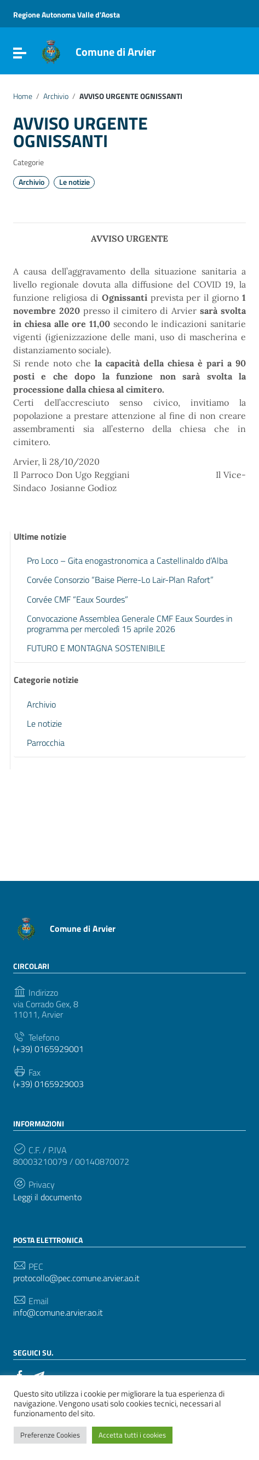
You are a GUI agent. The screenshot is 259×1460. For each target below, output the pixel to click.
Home (22, 96)
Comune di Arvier (116, 51)
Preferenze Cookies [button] (50, 1434)
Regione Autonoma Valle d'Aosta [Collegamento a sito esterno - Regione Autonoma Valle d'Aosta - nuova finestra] (66, 14)
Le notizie (74, 182)
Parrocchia (46, 742)
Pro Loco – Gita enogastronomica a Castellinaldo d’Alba (127, 560)
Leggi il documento (47, 1197)
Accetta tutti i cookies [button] (132, 1434)
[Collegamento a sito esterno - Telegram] (39, 1374)
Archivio (55, 96)
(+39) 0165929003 (48, 1084)
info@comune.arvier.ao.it (58, 1312)
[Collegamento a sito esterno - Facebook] (19, 1374)
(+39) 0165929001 (48, 1049)
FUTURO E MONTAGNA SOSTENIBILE (96, 648)
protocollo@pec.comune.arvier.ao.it (76, 1278)
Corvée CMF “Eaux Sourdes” (77, 599)
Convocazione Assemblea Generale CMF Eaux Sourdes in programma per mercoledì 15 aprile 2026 (130, 623)
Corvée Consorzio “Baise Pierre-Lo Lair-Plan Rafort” (120, 579)
